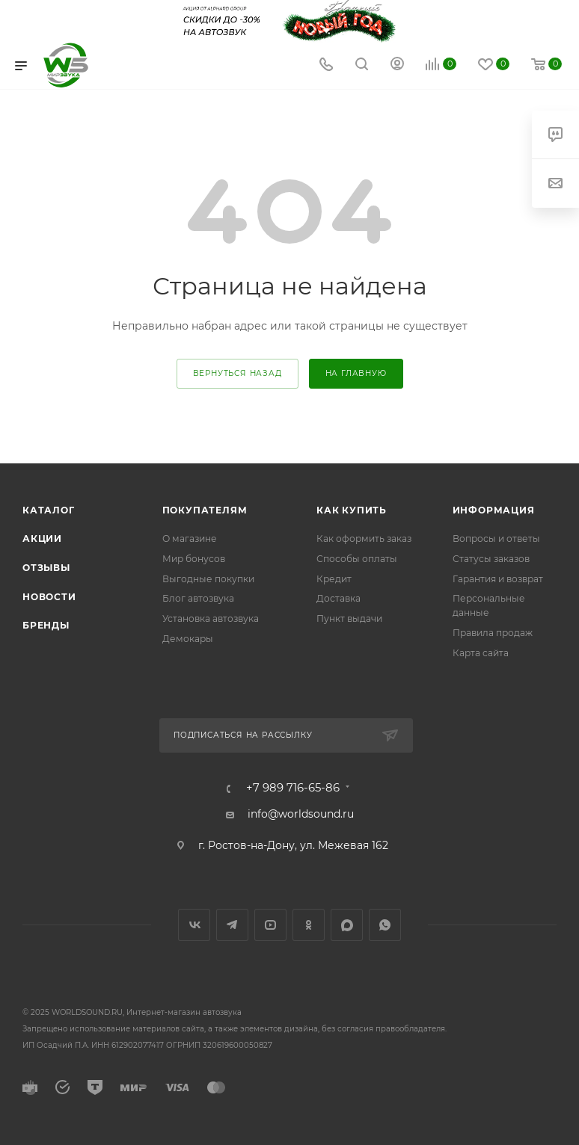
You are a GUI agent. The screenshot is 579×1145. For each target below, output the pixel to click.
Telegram (232, 925)
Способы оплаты (356, 558)
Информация (494, 510)
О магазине (189, 538)
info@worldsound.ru (301, 814)
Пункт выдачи (349, 618)
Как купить (351, 510)
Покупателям (205, 510)
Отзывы (46, 567)
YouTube (270, 925)
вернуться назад (237, 373)
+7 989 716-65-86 (293, 788)
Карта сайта (481, 652)
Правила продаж (493, 632)
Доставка (338, 598)
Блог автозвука (198, 598)
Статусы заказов (491, 558)
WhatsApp (385, 925)
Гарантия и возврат (498, 578)
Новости (49, 596)
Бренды (46, 625)
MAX (347, 925)
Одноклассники (308, 925)
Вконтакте (194, 925)
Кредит (334, 578)
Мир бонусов (193, 558)
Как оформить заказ (363, 538)
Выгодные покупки (208, 578)
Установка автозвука (210, 618)
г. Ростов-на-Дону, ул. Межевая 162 (293, 845)
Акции (42, 538)
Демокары (187, 638)
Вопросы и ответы (496, 538)
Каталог (48, 510)
